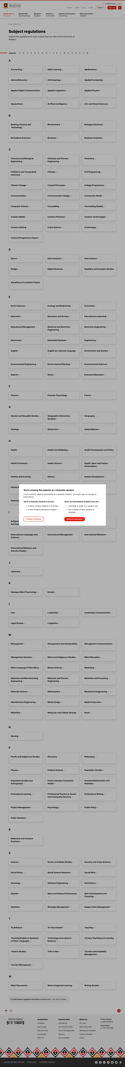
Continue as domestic (33, 519)
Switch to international (74, 519)
